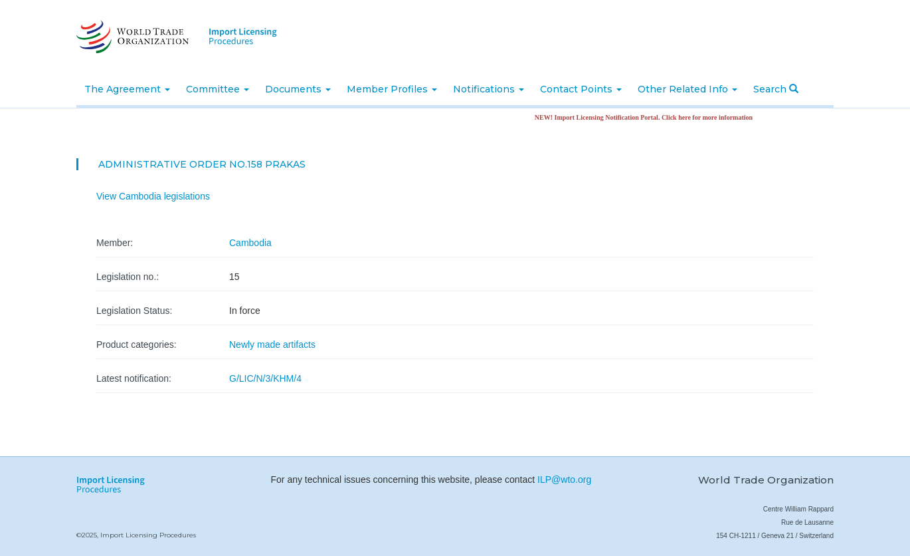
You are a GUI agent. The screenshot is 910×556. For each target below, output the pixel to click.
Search (775, 89)
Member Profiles (392, 89)
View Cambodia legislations (153, 196)
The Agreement (127, 89)
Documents (298, 89)
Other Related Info (687, 89)
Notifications (488, 89)
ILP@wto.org (564, 479)
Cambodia (250, 242)
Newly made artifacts (272, 344)
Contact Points (581, 89)
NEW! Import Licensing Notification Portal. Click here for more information (646, 117)
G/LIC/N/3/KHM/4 (265, 378)
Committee (217, 89)
